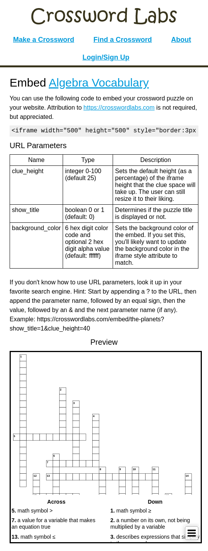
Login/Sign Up (106, 57)
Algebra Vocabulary (99, 82)
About (181, 39)
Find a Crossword (122, 39)
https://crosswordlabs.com (119, 107)
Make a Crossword (43, 39)
